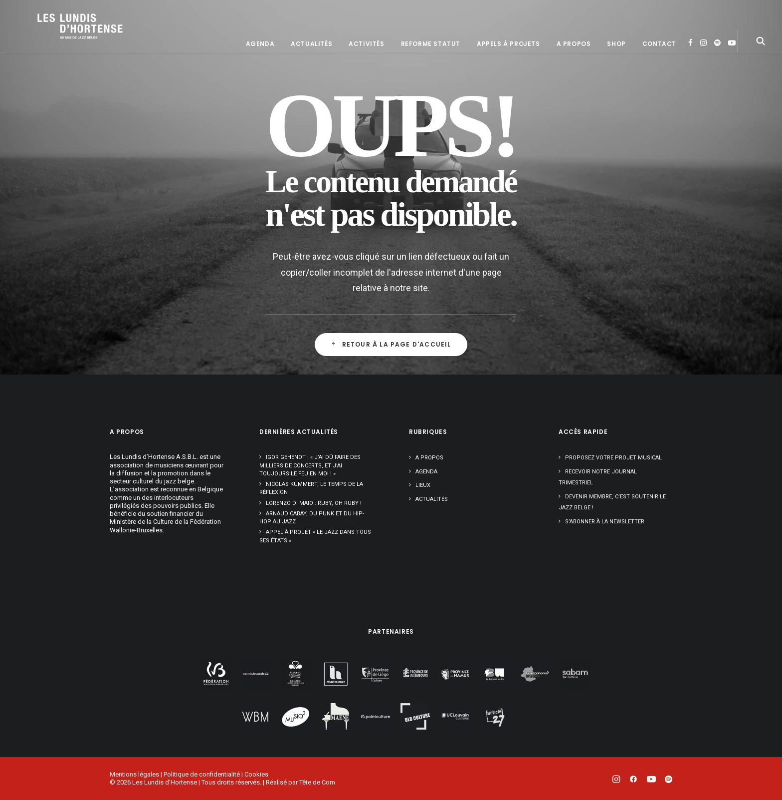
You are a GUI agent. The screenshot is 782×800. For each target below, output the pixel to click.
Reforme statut (430, 75)
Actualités (311, 75)
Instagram (703, 74)
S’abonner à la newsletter (604, 521)
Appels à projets (508, 75)
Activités (366, 75)
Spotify (717, 74)
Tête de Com (317, 782)
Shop (616, 75)
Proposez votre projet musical (613, 457)
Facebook (690, 74)
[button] (760, 73)
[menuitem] (260, 76)
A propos (574, 75)
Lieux (422, 485)
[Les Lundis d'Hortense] (102, 41)
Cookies (256, 774)
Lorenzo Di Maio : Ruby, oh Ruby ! (314, 503)
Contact (659, 75)
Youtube (732, 74)
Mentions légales (134, 774)
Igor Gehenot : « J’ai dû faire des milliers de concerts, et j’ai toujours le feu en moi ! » (310, 465)
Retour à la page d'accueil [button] (391, 344)
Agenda (260, 75)
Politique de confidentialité (202, 774)
